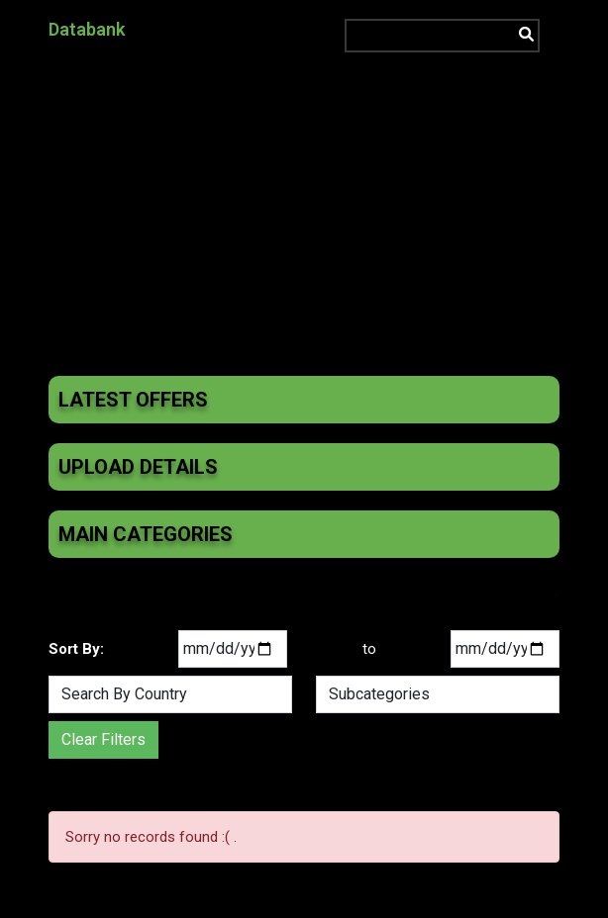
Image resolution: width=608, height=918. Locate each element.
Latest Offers (133, 400)
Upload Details (138, 467)
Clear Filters (103, 739)
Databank (87, 29)
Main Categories (145, 534)
